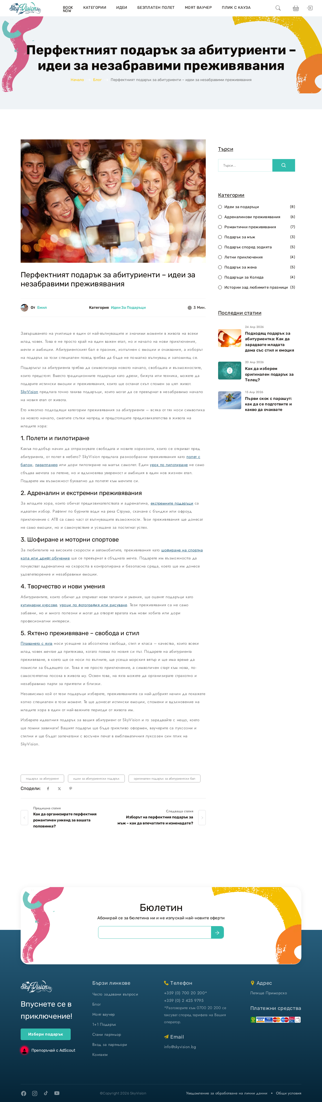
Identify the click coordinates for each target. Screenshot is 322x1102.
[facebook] (24, 1093)
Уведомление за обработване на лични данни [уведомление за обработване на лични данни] (226, 1093)
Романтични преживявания (259, 227)
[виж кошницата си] (295, 8)
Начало (77, 80)
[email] (154, 932)
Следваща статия (179, 811)
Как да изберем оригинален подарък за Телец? (269, 374)
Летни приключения (259, 257)
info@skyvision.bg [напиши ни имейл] (180, 1047)
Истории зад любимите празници (259, 287)
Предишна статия (47, 808)
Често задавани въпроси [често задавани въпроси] (115, 994)
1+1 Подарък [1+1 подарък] (104, 1024)
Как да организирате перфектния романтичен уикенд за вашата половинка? (65, 820)
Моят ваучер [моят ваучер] (103, 1014)
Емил (42, 307)
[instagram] (35, 1093)
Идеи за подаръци (128, 307)
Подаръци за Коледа (259, 277)
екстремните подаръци (172, 503)
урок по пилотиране (169, 465)
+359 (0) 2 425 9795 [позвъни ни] (184, 1000)
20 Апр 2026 (254, 362)
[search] (278, 8)
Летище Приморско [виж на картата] (268, 993)
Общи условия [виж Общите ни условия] (288, 1093)
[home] (25, 8)
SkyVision (29, 392)
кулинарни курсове (39, 605)
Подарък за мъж (259, 237)
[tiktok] (46, 1093)
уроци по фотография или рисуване (93, 605)
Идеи (121, 7)
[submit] (217, 932)
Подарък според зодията (259, 247)
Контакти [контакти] (100, 1054)
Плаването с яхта (37, 643)
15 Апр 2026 (254, 392)
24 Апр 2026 (254, 327)
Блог (97, 80)
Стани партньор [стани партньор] (106, 1034)
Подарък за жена (259, 267)
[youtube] (57, 1093)
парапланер (46, 465)
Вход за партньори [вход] (109, 1044)
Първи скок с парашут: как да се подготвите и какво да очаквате (268, 404)
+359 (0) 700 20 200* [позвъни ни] (185, 993)
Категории (94, 7)
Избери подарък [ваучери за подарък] (45, 1034)
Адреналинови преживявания (259, 217)
